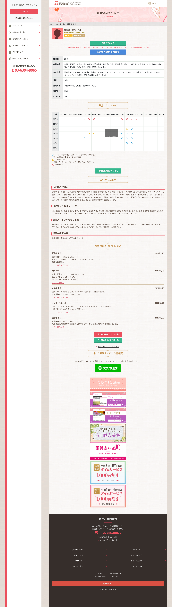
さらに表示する (60, 265)
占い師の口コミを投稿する (108, 340)
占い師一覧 (60, 24)
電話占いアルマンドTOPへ (108, 346)
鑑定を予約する (108, 43)
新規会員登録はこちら (24, 17)
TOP (52, 24)
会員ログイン (108, 583)
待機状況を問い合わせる (108, 171)
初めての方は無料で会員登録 (108, 52)
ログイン (24, 11)
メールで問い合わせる (108, 540)
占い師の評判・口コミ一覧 (108, 334)
